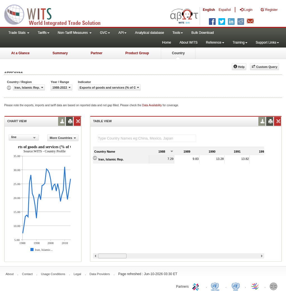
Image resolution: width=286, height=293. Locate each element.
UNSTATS (235, 286)
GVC (105, 33)
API (122, 33)
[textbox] (147, 138)
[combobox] (24, 137)
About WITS (189, 42)
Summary (60, 53)
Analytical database (149, 33)
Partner (97, 53)
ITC (196, 286)
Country (178, 53)
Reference (215, 42)
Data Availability (152, 105)
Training (240, 42)
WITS (56, 14)
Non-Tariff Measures (75, 33)
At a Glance (20, 53)
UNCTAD (216, 286)
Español (225, 10)
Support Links (267, 42)
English (209, 10)
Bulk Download (202, 33)
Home (166, 42)
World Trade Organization (255, 286)
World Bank (274, 286)
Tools (177, 33)
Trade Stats (18, 33)
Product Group (137, 53)
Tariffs (43, 33)
